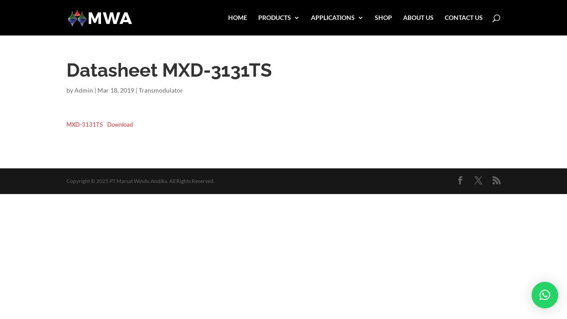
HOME (237, 18)
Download (120, 124)
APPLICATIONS (333, 18)
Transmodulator (161, 90)
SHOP (383, 18)
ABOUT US (418, 18)
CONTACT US (464, 18)
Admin (83, 90)
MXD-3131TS (84, 124)
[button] (545, 295)
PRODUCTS (274, 18)
